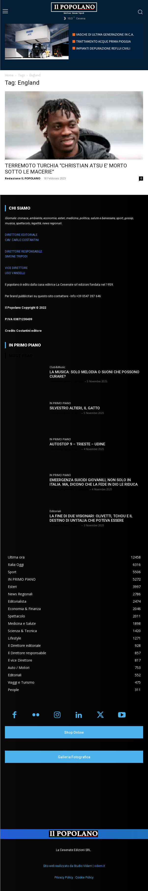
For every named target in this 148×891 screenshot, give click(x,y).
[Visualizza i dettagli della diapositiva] (74, 41)
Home (9, 75)
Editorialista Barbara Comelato (67, 381)
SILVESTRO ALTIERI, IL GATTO (75, 408)
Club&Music (57, 367)
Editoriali (55, 511)
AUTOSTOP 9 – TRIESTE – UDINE (77, 444)
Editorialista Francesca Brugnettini (69, 489)
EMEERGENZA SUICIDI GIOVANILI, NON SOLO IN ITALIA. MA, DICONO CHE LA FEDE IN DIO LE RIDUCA (94, 482)
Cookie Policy (84, 877)
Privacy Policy (63, 877)
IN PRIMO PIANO (60, 403)
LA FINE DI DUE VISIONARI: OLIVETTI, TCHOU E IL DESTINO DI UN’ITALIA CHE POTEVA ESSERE (91, 518)
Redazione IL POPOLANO (22, 178)
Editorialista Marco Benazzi (65, 413)
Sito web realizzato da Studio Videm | (74, 866)
